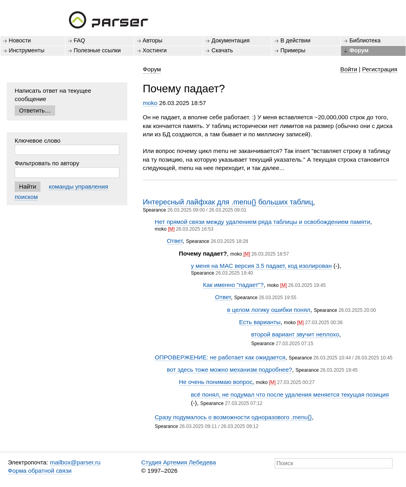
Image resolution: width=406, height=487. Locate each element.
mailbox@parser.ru (75, 462)
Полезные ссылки (97, 50)
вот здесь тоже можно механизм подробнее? (229, 369)
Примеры (292, 50)
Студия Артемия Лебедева (178, 462)
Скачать (222, 50)
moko (150, 102)
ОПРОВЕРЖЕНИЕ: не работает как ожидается (220, 357)
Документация (230, 40)
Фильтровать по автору (47, 163)
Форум (358, 50)
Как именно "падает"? (233, 284)
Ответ (175, 240)
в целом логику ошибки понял (268, 309)
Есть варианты (260, 322)
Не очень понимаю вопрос (216, 381)
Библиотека (365, 40)
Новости (20, 40)
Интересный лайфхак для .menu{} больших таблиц (228, 202)
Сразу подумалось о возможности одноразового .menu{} (233, 417)
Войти (348, 69)
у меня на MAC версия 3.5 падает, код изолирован (261, 265)
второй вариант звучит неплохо (295, 334)
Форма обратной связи (39, 470)
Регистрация (379, 69)
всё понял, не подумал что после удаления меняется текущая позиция (290, 394)
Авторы (153, 40)
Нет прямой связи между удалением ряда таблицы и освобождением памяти (262, 221)
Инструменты (26, 50)
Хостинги (155, 50)
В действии (295, 40)
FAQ (79, 40)
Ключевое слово (38, 140)
